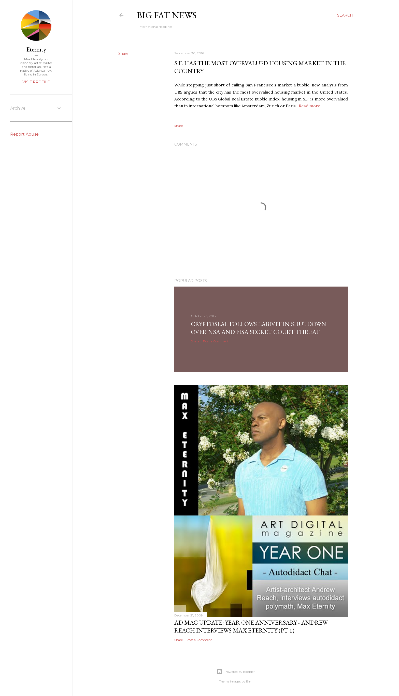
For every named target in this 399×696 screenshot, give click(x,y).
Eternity (36, 49)
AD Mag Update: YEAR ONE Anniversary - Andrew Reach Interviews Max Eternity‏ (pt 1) (251, 626)
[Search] (345, 15)
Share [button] (123, 53)
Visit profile (36, 82)
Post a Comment (216, 341)
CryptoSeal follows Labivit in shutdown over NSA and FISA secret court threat (258, 328)
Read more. (310, 105)
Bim (249, 681)
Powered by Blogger (236, 672)
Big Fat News (167, 15)
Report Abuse (24, 134)
